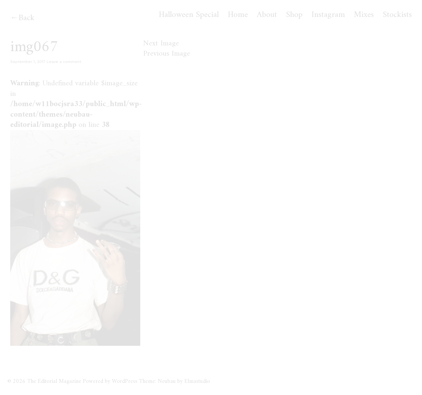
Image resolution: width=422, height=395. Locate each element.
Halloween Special (189, 15)
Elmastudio (197, 381)
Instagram (328, 15)
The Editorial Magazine (54, 381)
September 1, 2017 (27, 61)
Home (238, 15)
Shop (294, 15)
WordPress (124, 381)
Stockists (397, 15)
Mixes (364, 15)
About (267, 15)
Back (27, 18)
